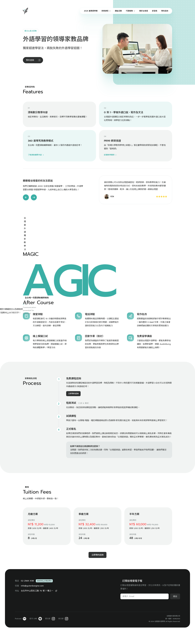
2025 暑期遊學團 (91, 11)
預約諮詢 (164, 11)
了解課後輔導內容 (36, 155)
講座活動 (118, 11)
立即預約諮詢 (73, 459)
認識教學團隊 (110, 155)
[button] (26, 197)
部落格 (154, 11)
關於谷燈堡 (143, 11)
